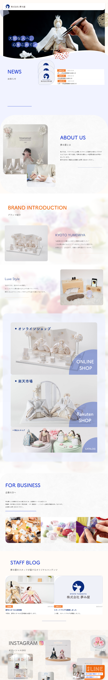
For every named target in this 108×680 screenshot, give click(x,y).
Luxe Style (78, 634)
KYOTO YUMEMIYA (80, 631)
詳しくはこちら (90, 170)
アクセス (48, 634)
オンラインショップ (77, 650)
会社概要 (48, 631)
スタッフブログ (94, 628)
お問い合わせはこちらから (21, 436)
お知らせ (92, 631)
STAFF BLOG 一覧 (54, 546)
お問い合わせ (93, 638)
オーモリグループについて (52, 638)
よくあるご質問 (94, 635)
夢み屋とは (67, 628)
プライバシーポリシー (15, 650)
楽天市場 (93, 650)
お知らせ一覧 (19, 104)
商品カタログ (79, 638)
